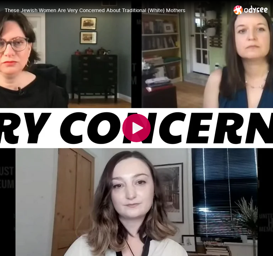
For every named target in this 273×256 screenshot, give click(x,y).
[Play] (136, 128)
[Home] (251, 9)
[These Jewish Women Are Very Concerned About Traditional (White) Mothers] (116, 10)
